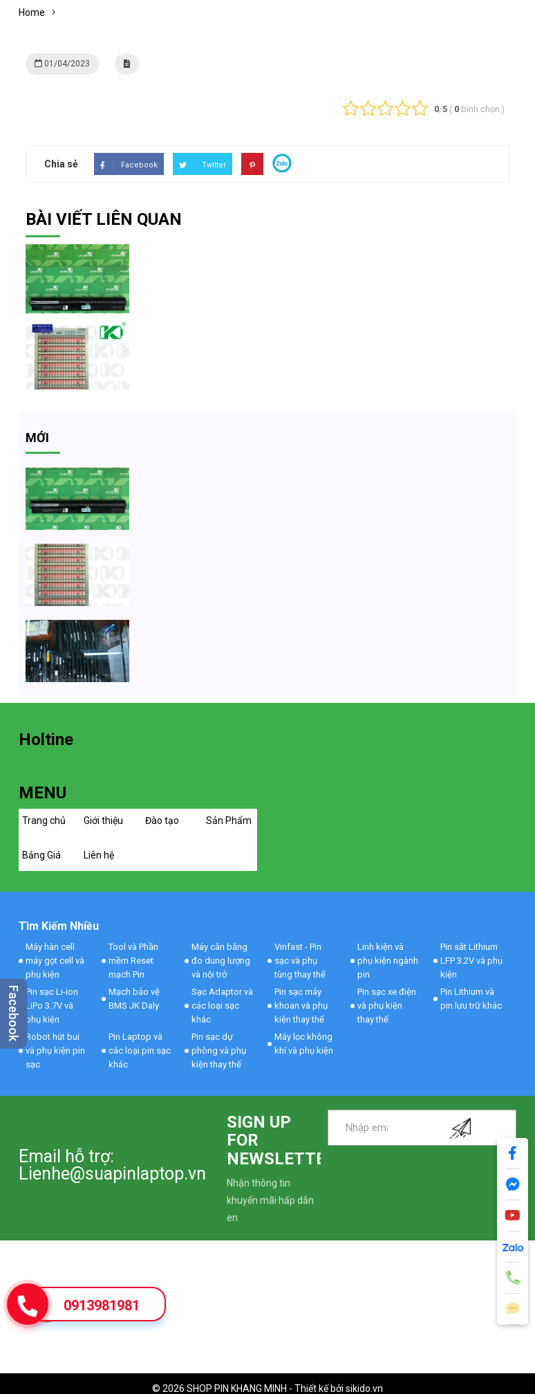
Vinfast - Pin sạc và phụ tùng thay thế (300, 961)
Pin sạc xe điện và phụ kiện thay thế (386, 1006)
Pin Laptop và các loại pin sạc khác (140, 1050)
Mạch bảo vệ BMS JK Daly (134, 999)
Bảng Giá (41, 855)
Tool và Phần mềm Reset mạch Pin (133, 961)
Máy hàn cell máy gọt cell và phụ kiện (55, 961)
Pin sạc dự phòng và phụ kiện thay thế (218, 1050)
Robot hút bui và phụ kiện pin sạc (55, 1050)
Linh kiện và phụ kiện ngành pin (387, 961)
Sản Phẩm (229, 820)
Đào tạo (162, 820)
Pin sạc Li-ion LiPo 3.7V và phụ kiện (52, 1006)
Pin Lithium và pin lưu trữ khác (471, 999)
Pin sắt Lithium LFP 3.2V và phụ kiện (471, 961)
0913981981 (102, 1305)
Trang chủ (44, 820)
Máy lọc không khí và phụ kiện (303, 1043)
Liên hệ (99, 855)
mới (37, 437)
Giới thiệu (103, 820)
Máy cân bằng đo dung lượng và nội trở (220, 961)
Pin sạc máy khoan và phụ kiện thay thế (301, 1006)
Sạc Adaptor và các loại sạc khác (222, 1006)
